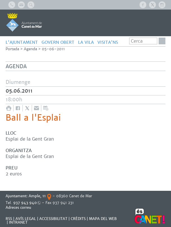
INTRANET (18, 222)
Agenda (30, 49)
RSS (9, 218)
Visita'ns (107, 42)
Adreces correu (19, 207)
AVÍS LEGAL (25, 218)
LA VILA (86, 42)
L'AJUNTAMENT (22, 42)
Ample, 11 (37, 196)
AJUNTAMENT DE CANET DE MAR (24, 22)
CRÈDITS (78, 218)
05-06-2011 (53, 49)
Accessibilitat (53, 218)
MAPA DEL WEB (103, 218)
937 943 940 (25, 202)
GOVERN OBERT (58, 42)
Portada (12, 49)
